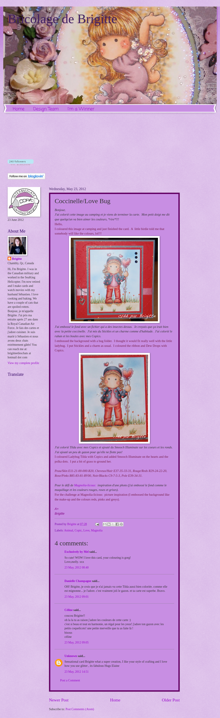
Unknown (70, 656)
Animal (68, 530)
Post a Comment (70, 680)
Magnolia (97, 530)
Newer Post (59, 700)
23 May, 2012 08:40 (76, 567)
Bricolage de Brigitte (62, 19)
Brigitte (17, 258)
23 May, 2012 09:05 (76, 642)
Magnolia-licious (91, 494)
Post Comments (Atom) (80, 709)
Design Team (46, 109)
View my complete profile (23, 363)
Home (18, 109)
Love (86, 530)
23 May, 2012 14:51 (76, 671)
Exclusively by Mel (76, 551)
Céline (68, 610)
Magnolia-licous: (85, 485)
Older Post (171, 700)
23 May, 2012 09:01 (76, 596)
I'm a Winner (81, 109)
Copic (78, 530)
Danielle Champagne (77, 581)
